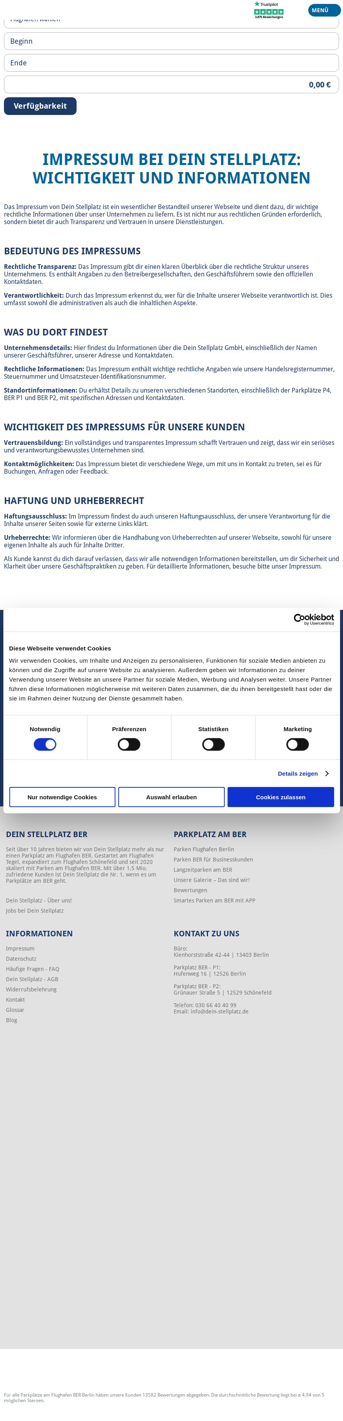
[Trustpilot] (269, 9)
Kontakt (15, 1000)
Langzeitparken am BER (203, 870)
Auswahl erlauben (171, 797)
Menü (321, 12)
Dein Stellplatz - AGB (32, 979)
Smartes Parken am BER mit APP (214, 900)
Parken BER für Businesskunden (213, 859)
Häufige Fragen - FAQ (32, 969)
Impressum (20, 948)
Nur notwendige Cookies (62, 797)
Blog (11, 1020)
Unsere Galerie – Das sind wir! (212, 880)
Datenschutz (21, 959)
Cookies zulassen (281, 797)
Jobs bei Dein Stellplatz (35, 911)
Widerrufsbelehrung (31, 989)
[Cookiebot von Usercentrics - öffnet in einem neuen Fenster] (299, 619)
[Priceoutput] (171, 84)
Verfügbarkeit (40, 106)
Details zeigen (298, 773)
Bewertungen (190, 890)
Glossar (15, 1010)
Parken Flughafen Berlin (204, 849)
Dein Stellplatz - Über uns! (39, 900)
